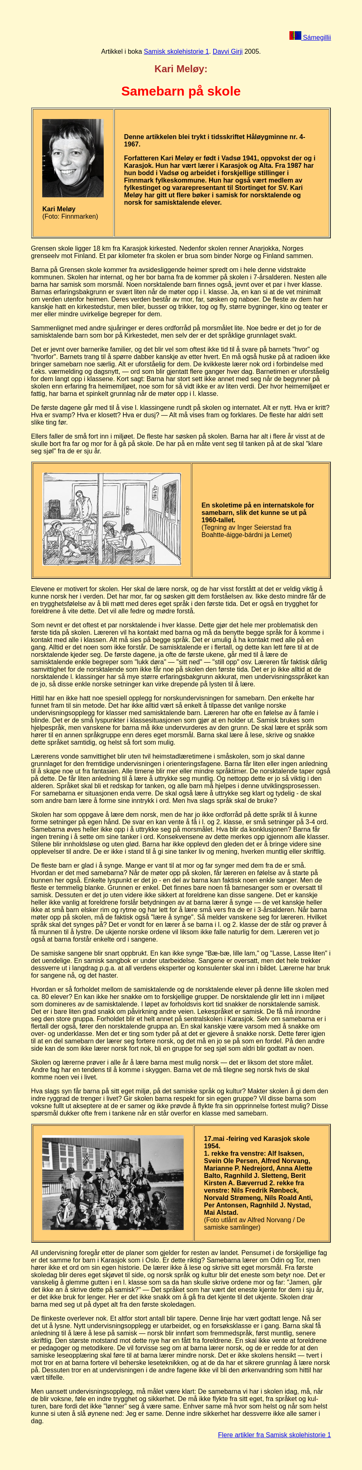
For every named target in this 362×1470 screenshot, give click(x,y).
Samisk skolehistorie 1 (176, 51)
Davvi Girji (228, 51)
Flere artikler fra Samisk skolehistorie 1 (274, 1434)
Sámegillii (310, 37)
